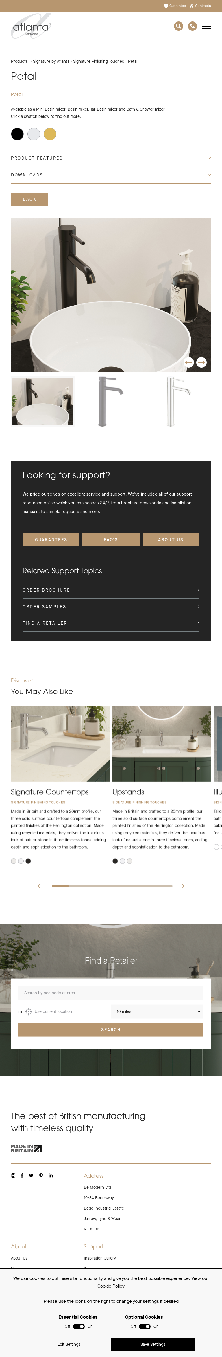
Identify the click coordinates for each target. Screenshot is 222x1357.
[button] (189, 362)
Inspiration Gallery (100, 1258)
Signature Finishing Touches (98, 61)
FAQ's (111, 540)
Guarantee (175, 5)
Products (19, 61)
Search (111, 1038)
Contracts (200, 5)
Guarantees (51, 540)
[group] (111, 295)
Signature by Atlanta (51, 61)
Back (29, 199)
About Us (171, 540)
